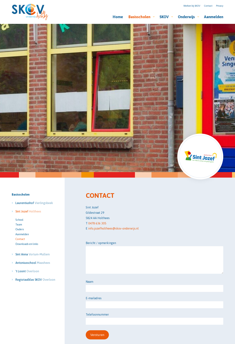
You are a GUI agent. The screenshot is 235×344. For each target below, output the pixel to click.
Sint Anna (29, 254)
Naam (89, 281)
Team (18, 224)
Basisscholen (139, 17)
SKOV (164, 17)
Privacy (219, 5)
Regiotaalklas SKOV (29, 279)
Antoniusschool (29, 262)
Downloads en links (26, 244)
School (19, 219)
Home (118, 17)
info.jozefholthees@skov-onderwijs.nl (113, 228)
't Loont (27, 271)
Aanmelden (213, 17)
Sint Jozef (28, 211)
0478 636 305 (97, 223)
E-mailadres (94, 298)
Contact (208, 5)
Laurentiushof (29, 203)
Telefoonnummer (97, 314)
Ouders (19, 229)
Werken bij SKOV (191, 5)
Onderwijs (186, 17)
